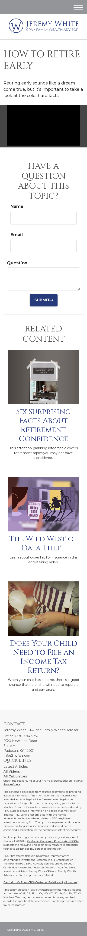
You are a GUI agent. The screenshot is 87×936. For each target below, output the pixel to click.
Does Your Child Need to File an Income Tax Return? (43, 657)
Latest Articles (15, 766)
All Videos (11, 771)
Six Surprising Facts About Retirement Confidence (43, 425)
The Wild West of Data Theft (43, 543)
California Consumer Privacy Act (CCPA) (53, 841)
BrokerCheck (11, 784)
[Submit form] (45, 300)
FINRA (19, 863)
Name (16, 206)
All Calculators (15, 776)
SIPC (29, 863)
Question (17, 262)
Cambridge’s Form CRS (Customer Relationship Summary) (40, 882)
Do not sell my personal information (38, 848)
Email (16, 234)
